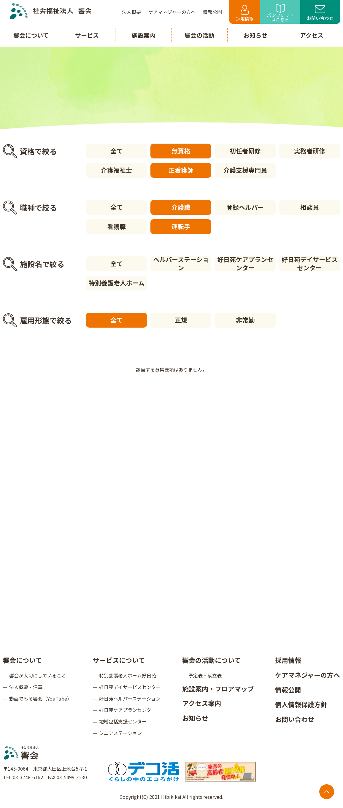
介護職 (181, 207)
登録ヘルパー (245, 207)
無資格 (181, 150)
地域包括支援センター (123, 721)
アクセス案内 (201, 703)
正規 (181, 319)
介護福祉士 (116, 170)
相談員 (309, 207)
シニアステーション (120, 732)
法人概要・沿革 (25, 686)
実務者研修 (309, 150)
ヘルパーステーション (181, 263)
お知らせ (195, 718)
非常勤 (245, 319)
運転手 (181, 226)
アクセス (311, 35)
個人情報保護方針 (301, 704)
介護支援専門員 (245, 170)
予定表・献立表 (205, 675)
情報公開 (288, 689)
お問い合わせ (320, 13)
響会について (22, 660)
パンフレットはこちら (280, 13)
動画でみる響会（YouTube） (40, 698)
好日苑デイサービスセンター (310, 263)
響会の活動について (211, 660)
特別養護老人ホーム (116, 282)
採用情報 (245, 13)
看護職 (116, 226)
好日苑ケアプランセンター (245, 263)
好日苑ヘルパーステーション (130, 698)
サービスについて (119, 660)
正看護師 (181, 170)
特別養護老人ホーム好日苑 (127, 675)
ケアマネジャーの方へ (307, 675)
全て (116, 150)
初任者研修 (245, 150)
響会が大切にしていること (37, 675)
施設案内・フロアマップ (218, 688)
